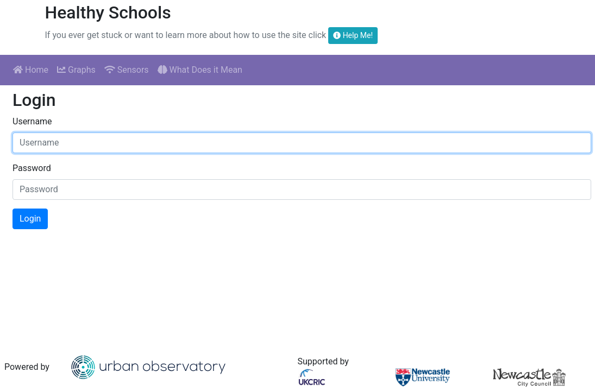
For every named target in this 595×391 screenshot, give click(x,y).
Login (30, 218)
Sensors (126, 70)
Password (31, 168)
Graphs (76, 70)
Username (32, 121)
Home (30, 70)
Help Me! (353, 35)
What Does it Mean (200, 70)
